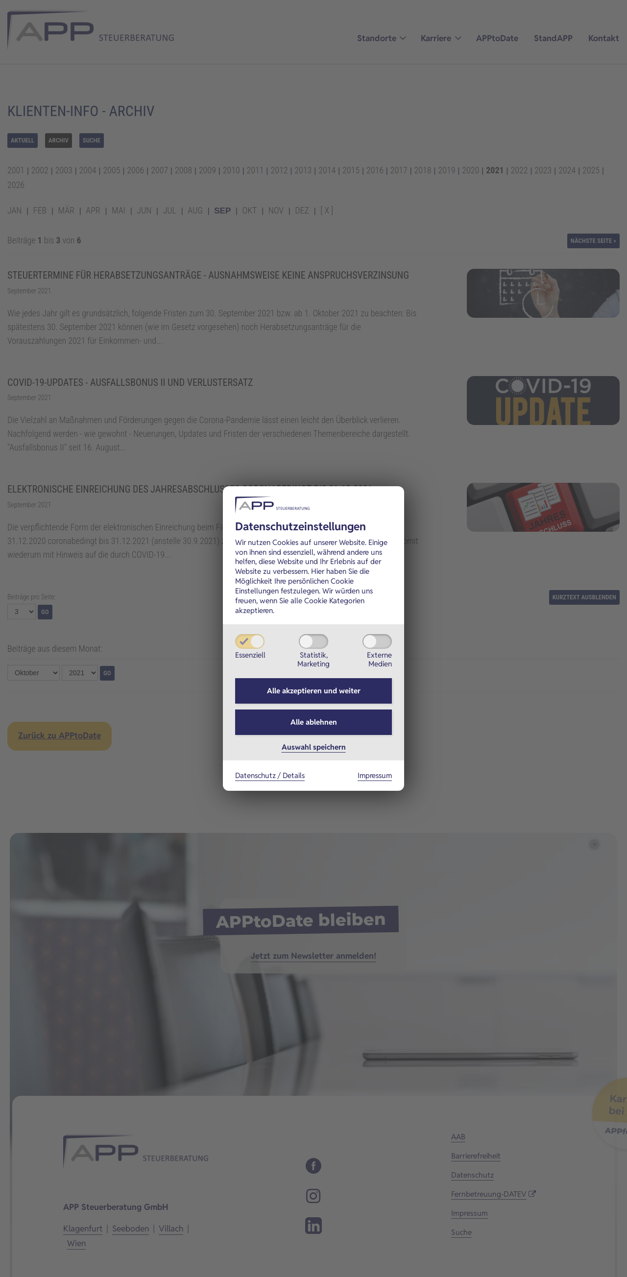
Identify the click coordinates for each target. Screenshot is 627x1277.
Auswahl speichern (314, 747)
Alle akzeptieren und (314, 690)
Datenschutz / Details (270, 775)
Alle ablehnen (313, 722)
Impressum (375, 775)
